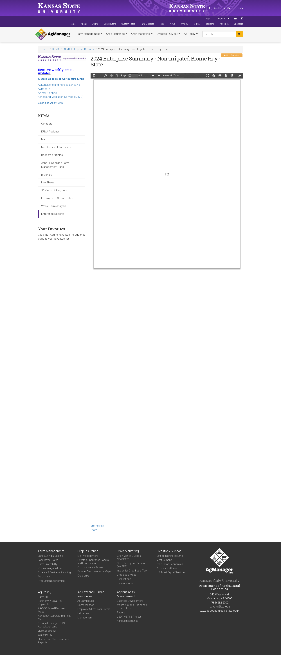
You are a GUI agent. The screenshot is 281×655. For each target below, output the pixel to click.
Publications (124, 579)
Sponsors (238, 24)
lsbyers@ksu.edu (219, 606)
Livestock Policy (47, 630)
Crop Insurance (116, 33)
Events (95, 24)
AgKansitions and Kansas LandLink (59, 84)
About (84, 24)
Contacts (46, 123)
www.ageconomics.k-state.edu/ (219, 610)
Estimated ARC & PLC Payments (50, 603)
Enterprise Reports (52, 213)
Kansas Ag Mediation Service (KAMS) (60, 96)
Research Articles (52, 155)
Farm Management (89, 33)
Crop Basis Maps (126, 574)
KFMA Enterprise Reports (79, 49)
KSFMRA (224, 24)
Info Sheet (47, 182)
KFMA (197, 24)
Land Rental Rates (48, 560)
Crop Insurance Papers (90, 567)
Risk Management (87, 555)
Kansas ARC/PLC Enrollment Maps (54, 617)
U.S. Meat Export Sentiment (171, 572)
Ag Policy (191, 33)
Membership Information (56, 147)
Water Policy (45, 634)
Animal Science (47, 92)
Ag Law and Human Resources (90, 594)
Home (72, 24)
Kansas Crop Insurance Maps (94, 571)
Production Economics (51, 580)
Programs (209, 24)
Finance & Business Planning (54, 572)
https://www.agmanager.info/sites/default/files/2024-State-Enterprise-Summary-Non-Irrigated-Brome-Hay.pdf (167, 298)
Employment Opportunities (57, 198)
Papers (121, 612)
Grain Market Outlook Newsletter (129, 557)
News (172, 24)
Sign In (209, 18)
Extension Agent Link (50, 102)
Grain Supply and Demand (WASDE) (131, 565)
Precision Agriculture (50, 568)
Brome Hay (97, 525)
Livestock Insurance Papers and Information (93, 562)
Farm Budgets (147, 24)
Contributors (110, 24)
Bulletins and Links (166, 568)
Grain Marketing (141, 33)
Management (84, 617)
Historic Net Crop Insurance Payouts (53, 641)
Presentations (125, 583)
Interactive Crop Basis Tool (132, 570)
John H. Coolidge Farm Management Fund (55, 165)
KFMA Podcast (50, 131)
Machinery (44, 576)
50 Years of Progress (54, 190)
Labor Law (83, 613)
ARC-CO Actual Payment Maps (51, 610)
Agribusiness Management (126, 594)
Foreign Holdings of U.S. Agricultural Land (51, 625)
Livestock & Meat (168, 33)
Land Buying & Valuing (50, 555)
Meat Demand (164, 560)
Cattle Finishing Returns (169, 555)
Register (221, 18)
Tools (162, 24)
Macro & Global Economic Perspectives (132, 607)
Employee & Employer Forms (93, 609)
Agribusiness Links (127, 620)
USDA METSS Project (129, 616)
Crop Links (83, 575)
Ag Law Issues (85, 600)
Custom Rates (128, 24)
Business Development (130, 600)
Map (43, 139)
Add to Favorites (231, 55)
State (94, 530)
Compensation (85, 605)
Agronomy (44, 88)
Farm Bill (43, 596)
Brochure (46, 174)
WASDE (184, 24)
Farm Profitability (47, 564)
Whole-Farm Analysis (53, 206)
